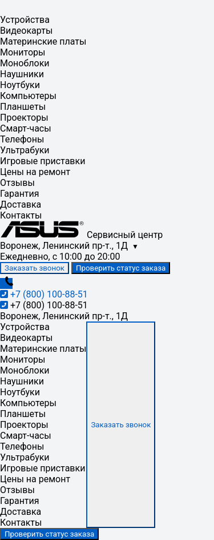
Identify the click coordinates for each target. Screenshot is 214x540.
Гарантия (19, 193)
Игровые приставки (42, 161)
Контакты (21, 215)
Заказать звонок (34, 268)
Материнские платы (43, 41)
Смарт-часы (25, 128)
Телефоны (22, 139)
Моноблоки (25, 63)
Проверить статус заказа (120, 268)
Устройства (25, 19)
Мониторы (22, 52)
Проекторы (24, 117)
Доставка (20, 204)
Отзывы (17, 182)
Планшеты (23, 106)
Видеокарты (26, 30)
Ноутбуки (20, 85)
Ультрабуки (25, 150)
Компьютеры (28, 95)
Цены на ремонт (35, 171)
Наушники (22, 74)
